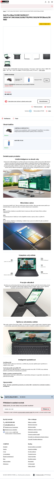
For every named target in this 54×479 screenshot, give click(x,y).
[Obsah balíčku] (5, 118)
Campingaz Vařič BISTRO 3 (21, 128)
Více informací (43, 101)
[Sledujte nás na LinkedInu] (14, 430)
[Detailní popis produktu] (15, 118)
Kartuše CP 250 (18, 140)
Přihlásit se (46, 409)
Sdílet (49, 111)
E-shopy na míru (40, 475)
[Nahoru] (52, 397)
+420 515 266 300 (10, 422)
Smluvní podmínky (17, 433)
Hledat (52, 6)
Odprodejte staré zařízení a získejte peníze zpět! (20, 101)
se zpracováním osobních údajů (25, 412)
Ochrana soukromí (9, 433)
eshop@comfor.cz (10, 425)
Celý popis (42, 70)
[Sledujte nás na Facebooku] (14, 427)
